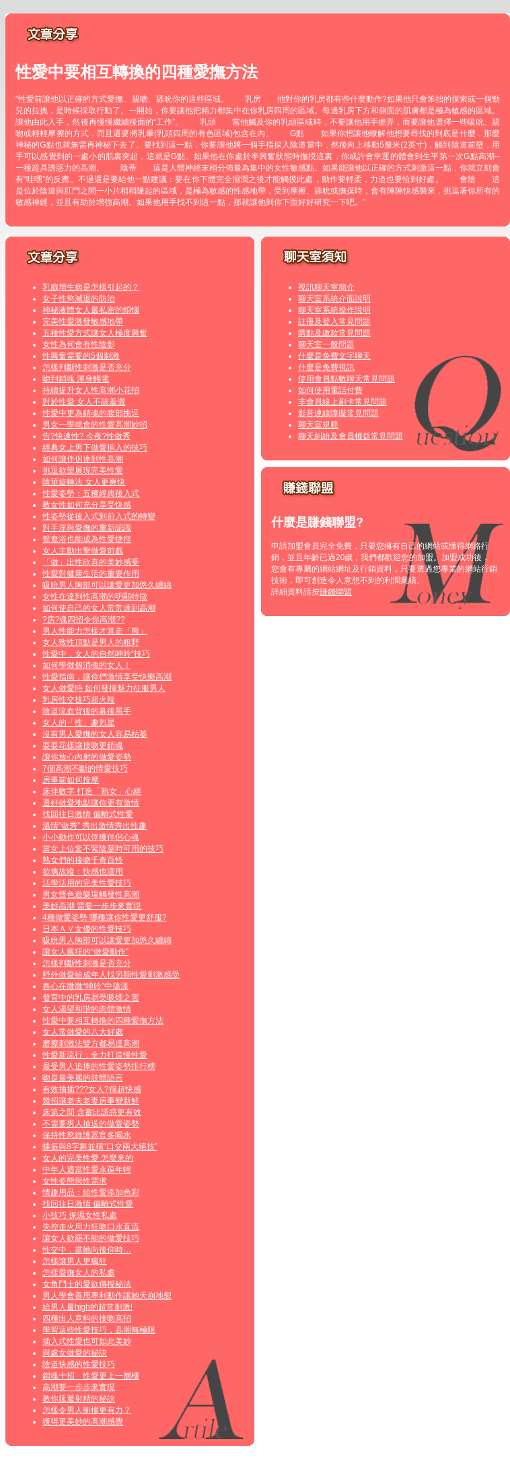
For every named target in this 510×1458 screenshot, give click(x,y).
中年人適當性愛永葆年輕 (86, 1169)
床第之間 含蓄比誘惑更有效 (91, 1112)
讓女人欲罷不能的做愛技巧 (90, 1238)
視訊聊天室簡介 (326, 287)
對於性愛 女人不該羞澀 (83, 401)
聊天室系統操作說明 (334, 310)
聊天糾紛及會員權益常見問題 (350, 436)
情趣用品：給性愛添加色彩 (90, 1192)
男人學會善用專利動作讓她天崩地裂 (107, 1295)
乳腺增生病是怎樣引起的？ (90, 287)
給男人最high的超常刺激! (87, 1307)
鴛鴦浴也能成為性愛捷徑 (86, 539)
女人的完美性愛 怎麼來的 (87, 1158)
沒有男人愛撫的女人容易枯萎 (94, 734)
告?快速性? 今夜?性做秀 (86, 436)
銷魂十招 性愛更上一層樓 (90, 1375)
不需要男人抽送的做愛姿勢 (90, 1123)
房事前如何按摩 (70, 780)
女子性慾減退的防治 (78, 298)
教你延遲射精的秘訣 (78, 1398)
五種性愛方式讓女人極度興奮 (94, 333)
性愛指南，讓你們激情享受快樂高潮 (107, 676)
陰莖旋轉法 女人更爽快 (83, 482)
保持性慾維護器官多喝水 (86, 1135)
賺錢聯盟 (336, 592)
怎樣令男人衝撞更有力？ (86, 1410)
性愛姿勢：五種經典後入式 (90, 493)
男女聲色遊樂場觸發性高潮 (90, 894)
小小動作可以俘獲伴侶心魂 (90, 837)
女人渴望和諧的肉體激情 (86, 1009)
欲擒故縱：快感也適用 (82, 871)
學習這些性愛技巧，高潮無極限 (98, 1330)
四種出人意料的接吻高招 (86, 1318)
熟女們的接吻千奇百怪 (82, 860)
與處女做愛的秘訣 (74, 1353)
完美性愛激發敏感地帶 (82, 321)
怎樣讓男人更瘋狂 (74, 1261)
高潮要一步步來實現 (78, 1387)
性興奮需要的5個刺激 (81, 356)
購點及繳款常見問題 (334, 333)
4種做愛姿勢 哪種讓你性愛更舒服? (104, 917)
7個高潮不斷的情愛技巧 (85, 768)
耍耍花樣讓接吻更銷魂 (82, 745)
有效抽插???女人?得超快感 (91, 1089)
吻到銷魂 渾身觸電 (75, 379)
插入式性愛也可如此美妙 (86, 1341)
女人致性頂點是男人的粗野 (90, 642)
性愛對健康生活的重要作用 (90, 573)
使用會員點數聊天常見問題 (346, 379)
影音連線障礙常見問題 (338, 413)
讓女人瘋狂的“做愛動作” (85, 951)
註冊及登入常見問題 (334, 321)
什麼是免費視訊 (326, 367)
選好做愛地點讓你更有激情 (90, 803)
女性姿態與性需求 (74, 1181)
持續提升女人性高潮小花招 (90, 390)
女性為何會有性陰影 (78, 344)
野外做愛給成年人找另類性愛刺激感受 (111, 974)
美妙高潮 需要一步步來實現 (91, 906)
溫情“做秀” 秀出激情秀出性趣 (94, 825)
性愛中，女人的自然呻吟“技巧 (96, 654)
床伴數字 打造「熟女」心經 (91, 791)
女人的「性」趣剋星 (78, 722)
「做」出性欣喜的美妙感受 (90, 562)
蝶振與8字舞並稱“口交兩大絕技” (99, 1146)
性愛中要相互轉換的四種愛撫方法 (102, 1020)
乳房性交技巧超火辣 (78, 699)
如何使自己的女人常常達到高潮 (98, 608)
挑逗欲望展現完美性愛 (82, 470)
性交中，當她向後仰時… (86, 1249)
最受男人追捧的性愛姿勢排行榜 (98, 1066)
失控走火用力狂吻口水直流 (90, 1227)
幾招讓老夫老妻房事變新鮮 (90, 1100)
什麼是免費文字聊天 (334, 356)
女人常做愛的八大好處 (82, 1032)
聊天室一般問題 (326, 344)
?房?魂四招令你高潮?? (83, 619)
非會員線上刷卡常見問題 (342, 401)
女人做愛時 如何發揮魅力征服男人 (104, 688)
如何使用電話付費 (330, 390)
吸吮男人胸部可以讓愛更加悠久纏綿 (107, 585)
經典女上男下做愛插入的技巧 (94, 447)
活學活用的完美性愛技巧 (86, 883)
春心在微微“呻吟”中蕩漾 (85, 986)
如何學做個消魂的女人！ (86, 665)
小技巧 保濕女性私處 (79, 1215)
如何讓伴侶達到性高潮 (82, 459)
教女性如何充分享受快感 (86, 505)
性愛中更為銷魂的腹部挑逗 (90, 413)
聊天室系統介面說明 (334, 298)
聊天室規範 (318, 424)
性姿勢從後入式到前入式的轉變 (98, 516)
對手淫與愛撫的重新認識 (86, 528)
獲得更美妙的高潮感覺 (82, 1421)
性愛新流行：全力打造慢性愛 (94, 1055)
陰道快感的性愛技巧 (78, 1364)
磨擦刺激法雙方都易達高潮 (90, 1043)
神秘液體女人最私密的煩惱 (90, 310)
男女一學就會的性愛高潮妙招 (94, 424)
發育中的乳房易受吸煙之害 (90, 997)
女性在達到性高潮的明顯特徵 (94, 596)
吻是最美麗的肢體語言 (82, 1078)
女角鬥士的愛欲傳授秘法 (86, 1284)
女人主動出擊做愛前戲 (82, 550)
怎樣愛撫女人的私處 (78, 1272)
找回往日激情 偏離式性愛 (87, 814)
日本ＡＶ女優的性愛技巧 (86, 929)
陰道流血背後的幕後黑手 (86, 711)
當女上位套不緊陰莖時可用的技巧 (102, 848)
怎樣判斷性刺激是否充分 (86, 367)
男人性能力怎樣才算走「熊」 (94, 631)
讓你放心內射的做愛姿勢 (86, 757)
